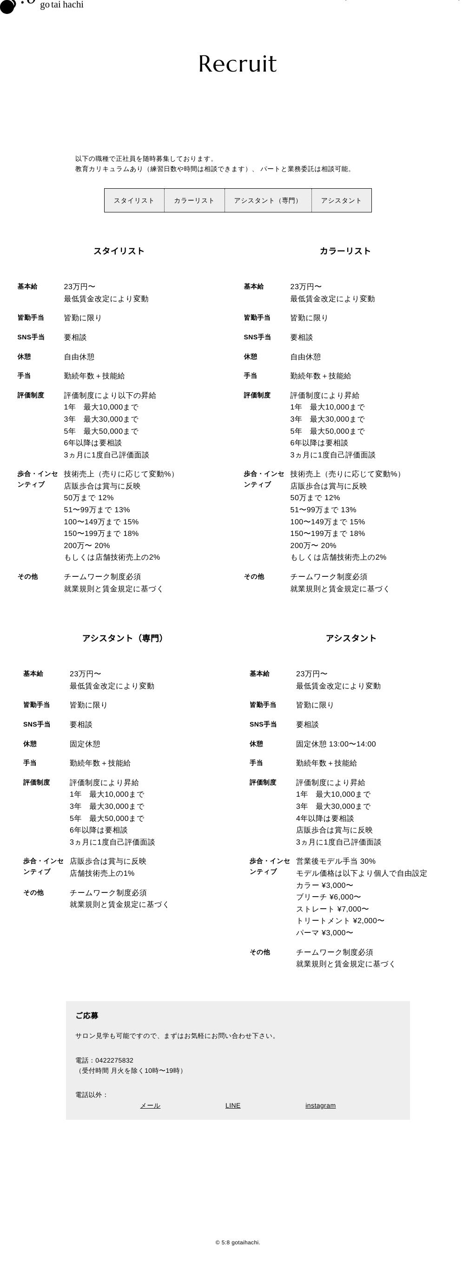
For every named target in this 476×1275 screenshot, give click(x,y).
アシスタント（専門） (268, 200)
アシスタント (342, 200)
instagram (320, 1105)
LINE (233, 1105)
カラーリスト (194, 200)
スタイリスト (134, 200)
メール (150, 1105)
